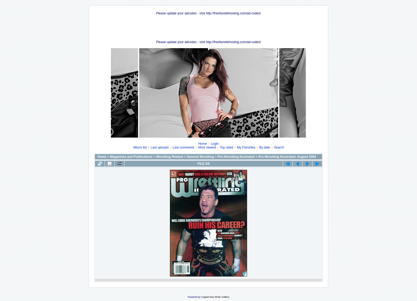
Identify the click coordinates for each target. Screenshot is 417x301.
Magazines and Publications (131, 157)
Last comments (183, 147)
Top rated (226, 147)
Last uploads (160, 147)
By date (264, 147)
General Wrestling (200, 157)
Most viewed (207, 147)
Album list (140, 147)
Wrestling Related (169, 157)
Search (279, 147)
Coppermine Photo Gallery (215, 297)
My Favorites (246, 147)
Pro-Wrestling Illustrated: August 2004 (287, 157)
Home (202, 144)
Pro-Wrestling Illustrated (236, 157)
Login (215, 144)
